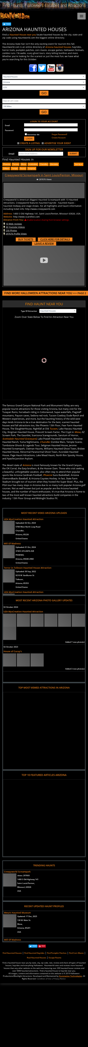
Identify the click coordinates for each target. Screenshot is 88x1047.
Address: (8, 213)
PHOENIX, (20, 555)
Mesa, (20, 924)
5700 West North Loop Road (28, 526)
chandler (44, 164)
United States (22, 538)
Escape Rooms (55, 957)
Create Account (59, 137)
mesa (23, 164)
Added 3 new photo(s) (75, 668)
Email (7, 125)
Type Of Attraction (29, 311)
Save (43, 946)
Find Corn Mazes (76, 953)
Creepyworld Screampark (17, 871)
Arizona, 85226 (22, 534)
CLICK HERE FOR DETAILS (55, 239)
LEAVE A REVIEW (44, 243)
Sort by (78, 164)
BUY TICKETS (25, 239)
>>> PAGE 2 (45, 293)
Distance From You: (13, 219)
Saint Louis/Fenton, (26, 883)
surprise (31, 168)
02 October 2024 (11, 607)
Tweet (8, 24)
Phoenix (6, 164)
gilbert (6, 168)
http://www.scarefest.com (26, 216)
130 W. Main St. (24, 920)
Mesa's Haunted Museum (17, 912)
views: (23, 875)
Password (9, 130)
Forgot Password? (59, 134)
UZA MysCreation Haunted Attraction (23, 519)
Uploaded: (26, 523)
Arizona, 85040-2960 (25, 559)
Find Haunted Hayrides (34, 953)
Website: (8, 216)
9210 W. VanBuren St (25, 575)
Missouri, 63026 (24, 887)
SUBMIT (73, 153)
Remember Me (32, 134)
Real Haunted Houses (36, 957)
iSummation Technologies (70, 976)
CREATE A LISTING (30, 143)
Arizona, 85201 (23, 928)
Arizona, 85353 (22, 583)
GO (44, 93)
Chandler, (20, 530)
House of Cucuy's (13, 651)
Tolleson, (19, 579)
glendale (54, 164)
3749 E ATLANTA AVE (25, 551)
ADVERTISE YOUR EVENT (57, 143)
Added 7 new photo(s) (75, 642)
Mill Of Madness (12, 543)
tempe (15, 168)
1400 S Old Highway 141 (27, 879)
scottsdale (32, 164)
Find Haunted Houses (12, 953)
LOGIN (29, 138)
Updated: (27, 916)
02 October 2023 (11, 646)
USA (19, 891)
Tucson (16, 164)
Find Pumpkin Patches (57, 953)
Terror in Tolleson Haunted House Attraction (27, 567)
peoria (23, 168)
